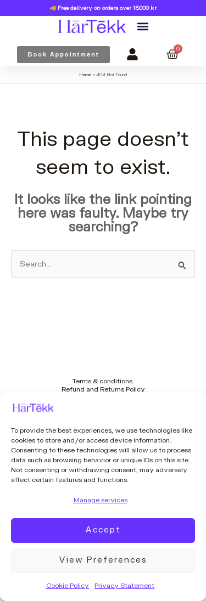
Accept (103, 530)
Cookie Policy (67, 585)
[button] (142, 27)
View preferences (103, 560)
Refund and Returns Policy (103, 389)
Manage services (100, 500)
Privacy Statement (124, 585)
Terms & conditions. (103, 381)
